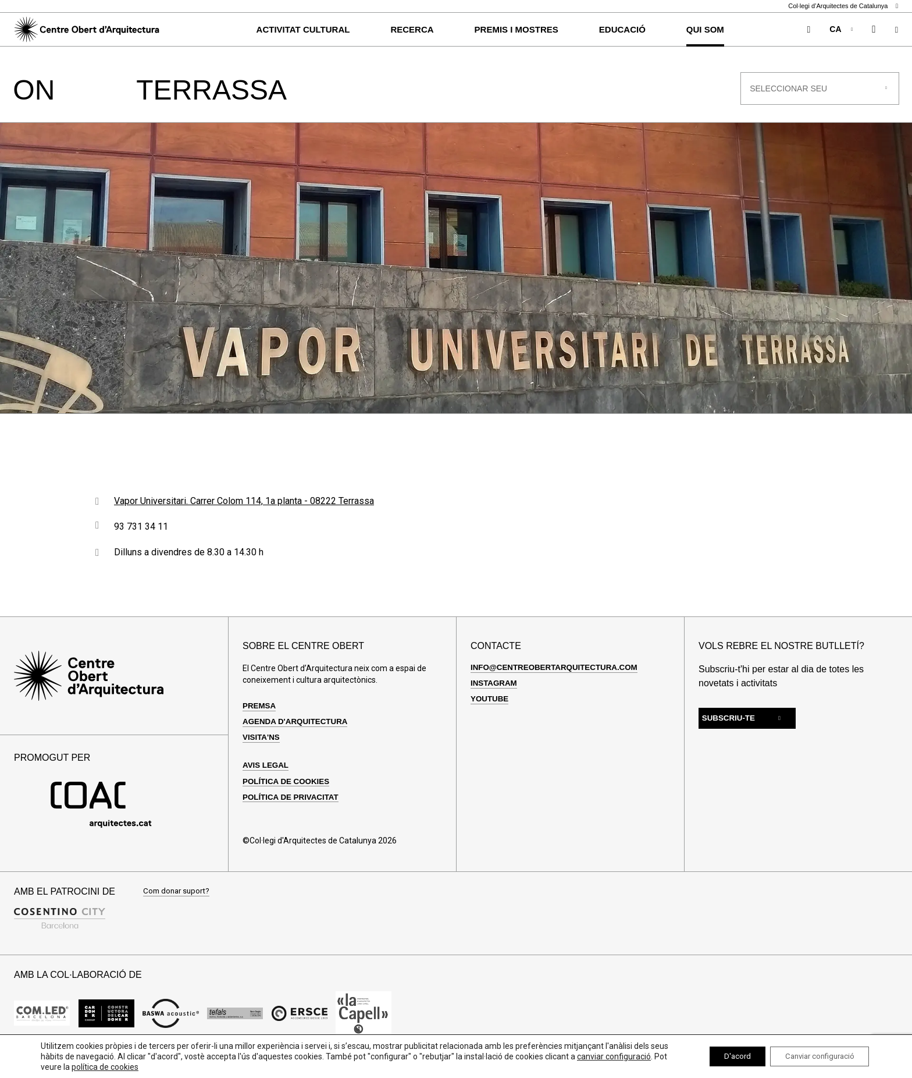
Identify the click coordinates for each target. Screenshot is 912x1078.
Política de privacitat (293, 809)
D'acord (723, 1056)
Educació (622, 29)
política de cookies (196, 1067)
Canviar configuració (814, 1056)
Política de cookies (288, 794)
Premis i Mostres (516, 29)
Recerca (411, 29)
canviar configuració (78, 1067)
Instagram (495, 695)
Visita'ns (262, 749)
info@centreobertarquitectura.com (558, 680)
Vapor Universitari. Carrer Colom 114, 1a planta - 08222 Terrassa (244, 513)
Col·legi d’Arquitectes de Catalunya (843, 6)
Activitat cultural (303, 29)
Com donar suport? (178, 904)
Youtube (490, 711)
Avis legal (267, 777)
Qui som (705, 29)
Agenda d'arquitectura (297, 734)
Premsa (260, 718)
